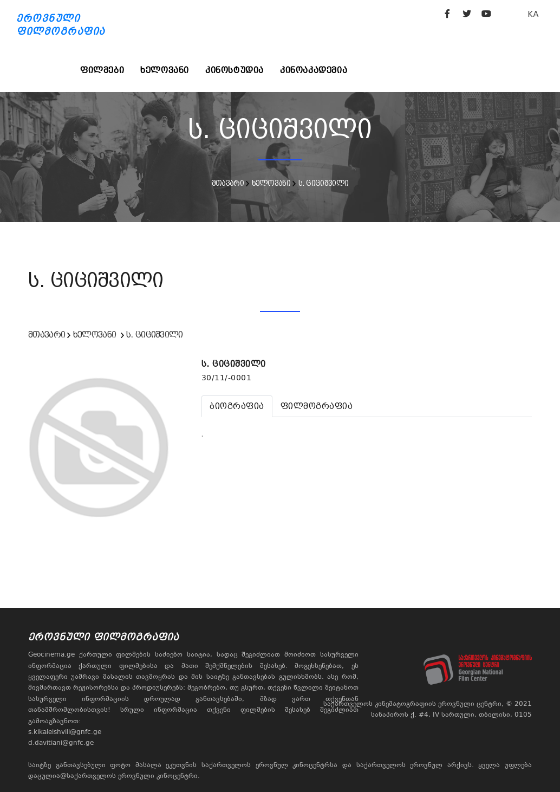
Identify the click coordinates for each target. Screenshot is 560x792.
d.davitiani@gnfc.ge (61, 742)
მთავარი (228, 183)
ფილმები (102, 70)
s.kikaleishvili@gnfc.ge (64, 732)
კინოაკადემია (313, 70)
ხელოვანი (164, 70)
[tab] (236, 406)
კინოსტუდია (234, 70)
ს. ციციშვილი (323, 183)
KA (533, 14)
